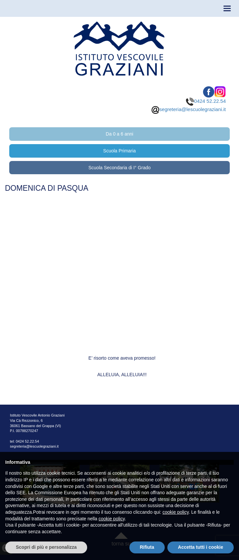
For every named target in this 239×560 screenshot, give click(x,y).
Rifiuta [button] (147, 547)
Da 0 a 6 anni (119, 134)
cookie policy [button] (175, 512)
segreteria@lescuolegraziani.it (188, 109)
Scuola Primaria (119, 150)
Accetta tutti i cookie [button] (200, 547)
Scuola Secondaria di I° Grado (119, 167)
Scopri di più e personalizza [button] (46, 547)
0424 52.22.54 (206, 101)
